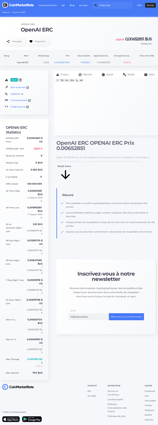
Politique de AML (117, 416)
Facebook (150, 391)
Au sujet (83, 5)
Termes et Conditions (113, 393)
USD (139, 5)
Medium (149, 419)
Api (63, 5)
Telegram (149, 410)
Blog (72, 5)
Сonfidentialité (115, 399)
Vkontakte (150, 400)
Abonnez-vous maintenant (126, 316)
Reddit (148, 415)
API (89, 391)
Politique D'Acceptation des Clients (117, 408)
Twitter (148, 405)
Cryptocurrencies (47, 5)
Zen (147, 396)
